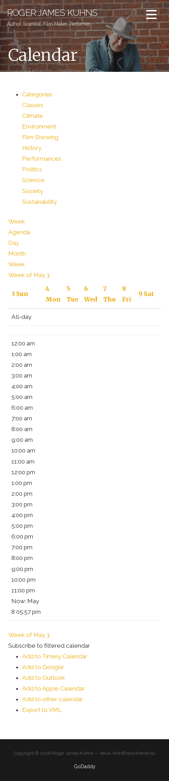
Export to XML (42, 709)
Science (33, 180)
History (31, 147)
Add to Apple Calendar (53, 688)
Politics (32, 169)
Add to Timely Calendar (54, 656)
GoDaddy (85, 766)
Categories (37, 94)
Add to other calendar (52, 699)
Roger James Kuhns (52, 13)
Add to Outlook (43, 677)
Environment (39, 126)
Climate (32, 115)
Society (32, 191)
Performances (41, 158)
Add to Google (43, 667)
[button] (49, 645)
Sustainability (39, 201)
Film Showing (40, 137)
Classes (32, 105)
